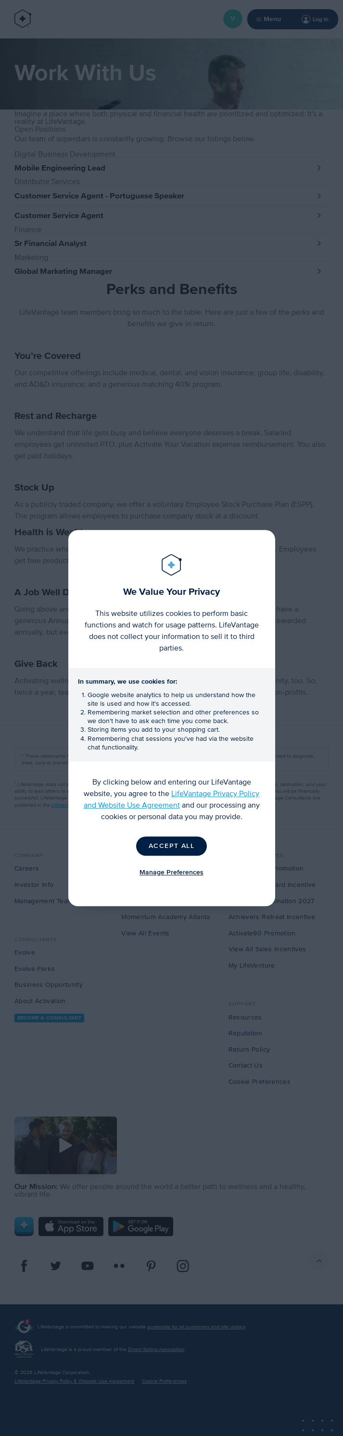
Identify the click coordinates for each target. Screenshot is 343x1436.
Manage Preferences (171, 872)
